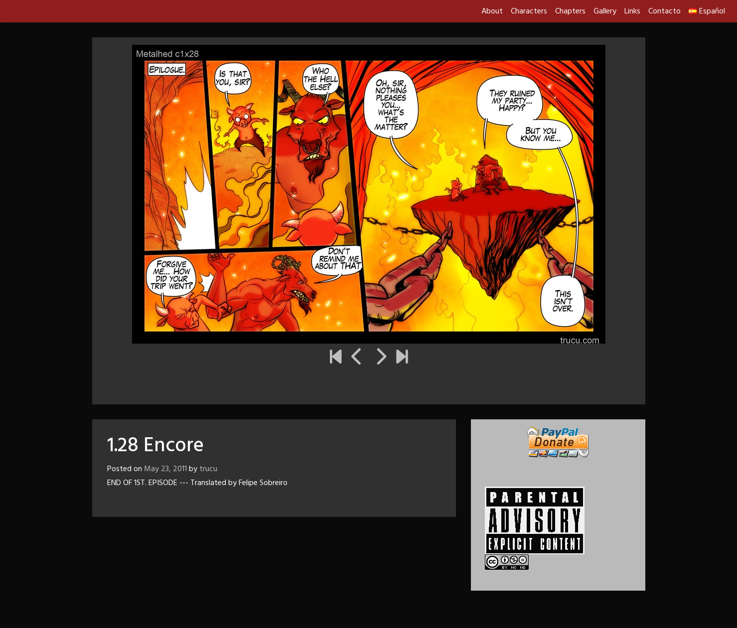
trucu (208, 469)
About (492, 11)
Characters (529, 11)
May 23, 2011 (165, 469)
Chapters (570, 11)
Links (632, 11)
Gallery (604, 11)
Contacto (664, 11)
